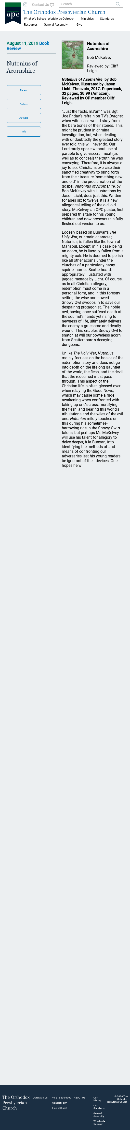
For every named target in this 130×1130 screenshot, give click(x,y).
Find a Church (59, 1108)
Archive (24, 104)
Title (24, 131)
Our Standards (98, 1107)
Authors (23, 117)
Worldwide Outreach (99, 1122)
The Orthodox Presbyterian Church (64, 12)
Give (79, 24)
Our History (97, 1099)
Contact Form (59, 1102)
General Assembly (56, 24)
